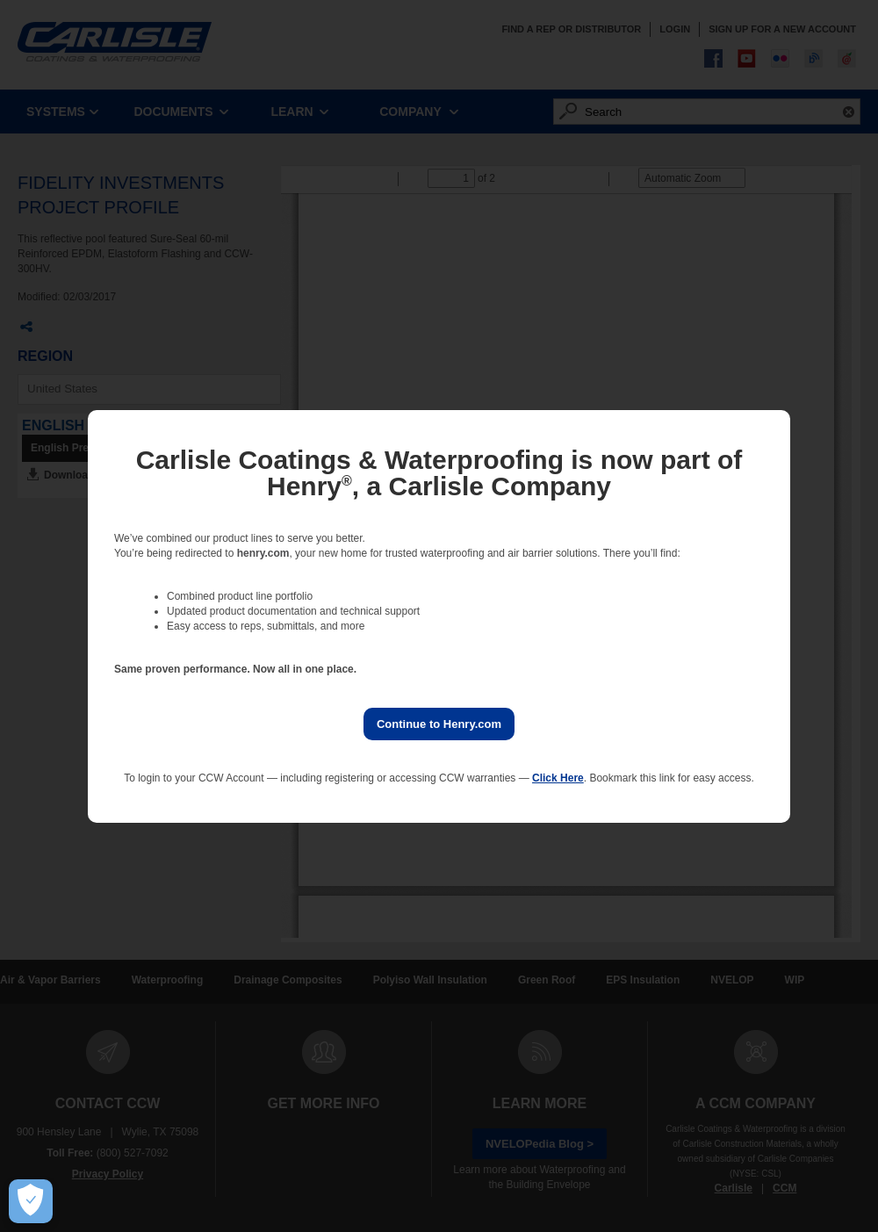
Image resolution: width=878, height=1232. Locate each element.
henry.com (263, 553)
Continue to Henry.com (439, 724)
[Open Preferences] (31, 1201)
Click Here (558, 778)
